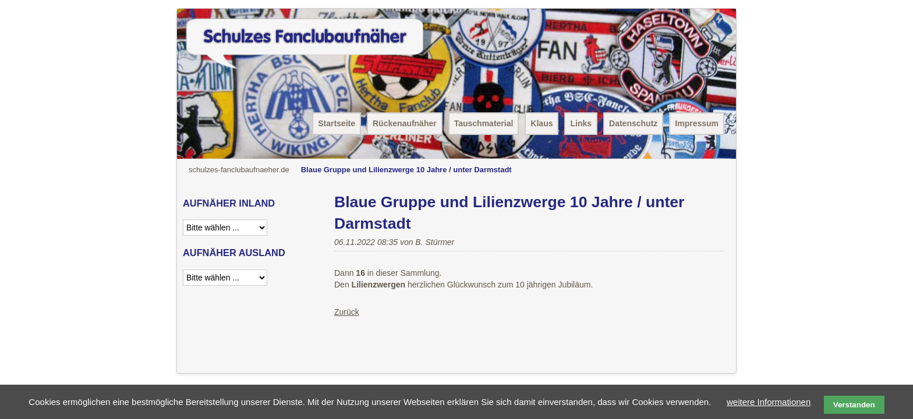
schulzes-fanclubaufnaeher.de (239, 169)
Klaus (541, 123)
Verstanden (854, 404)
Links (581, 123)
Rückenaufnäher (405, 123)
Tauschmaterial (484, 123)
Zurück (346, 312)
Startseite (336, 123)
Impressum (697, 123)
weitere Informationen (769, 402)
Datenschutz (633, 123)
